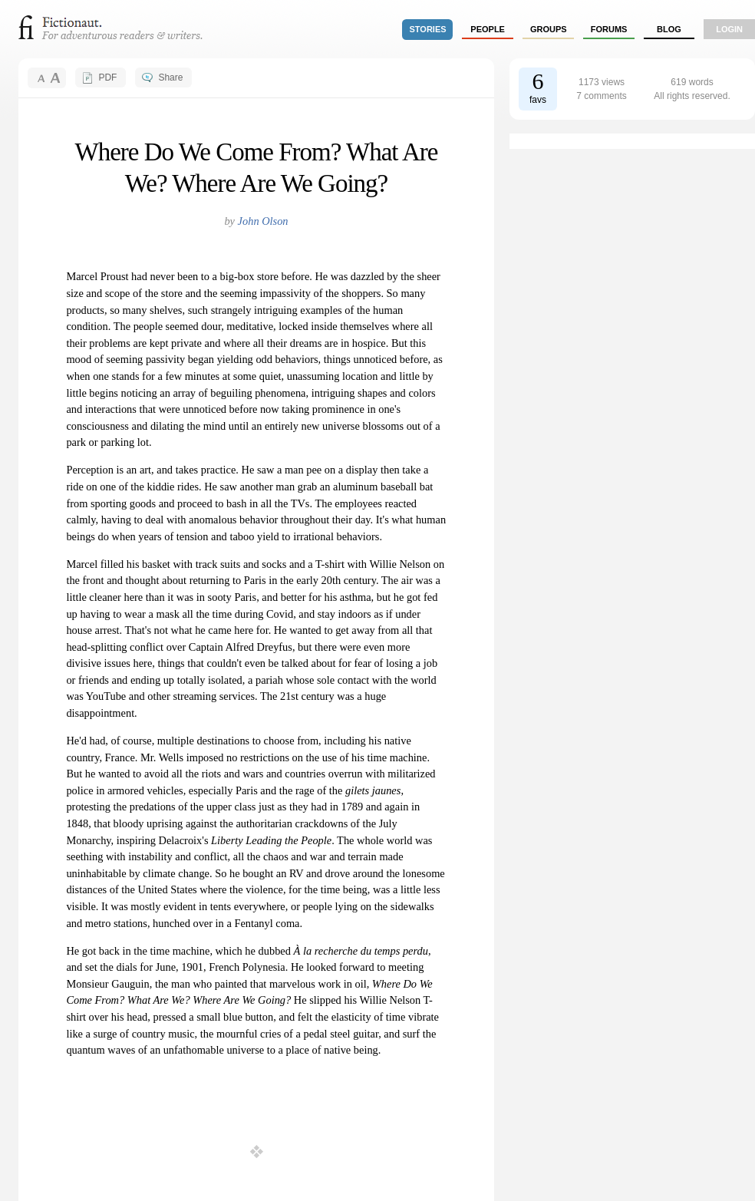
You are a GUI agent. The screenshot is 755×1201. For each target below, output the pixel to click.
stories (428, 29)
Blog (669, 29)
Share (170, 77)
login (729, 29)
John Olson (263, 221)
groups (548, 29)
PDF (107, 77)
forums (609, 29)
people (487, 29)
